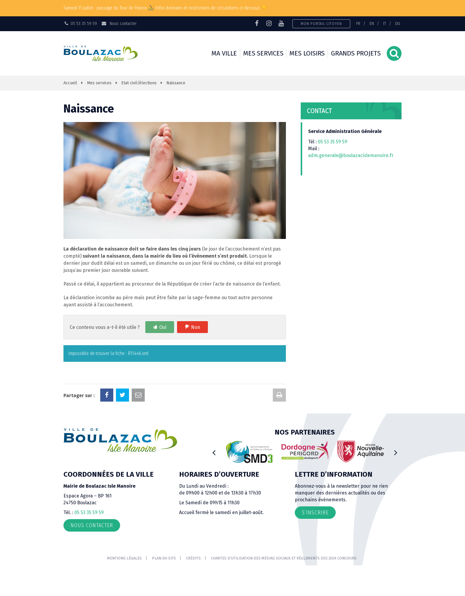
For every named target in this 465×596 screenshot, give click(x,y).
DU (397, 23)
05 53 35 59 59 (332, 142)
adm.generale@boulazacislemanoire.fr (351, 155)
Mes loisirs (307, 53)
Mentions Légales (124, 558)
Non (195, 327)
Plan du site (164, 558)
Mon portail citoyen (321, 23)
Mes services (263, 53)
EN (372, 23)
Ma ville (224, 53)
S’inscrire (315, 512)
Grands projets (356, 53)
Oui (162, 327)
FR (358, 23)
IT (384, 23)
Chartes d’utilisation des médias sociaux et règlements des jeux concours (283, 558)
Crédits (193, 558)
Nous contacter (118, 23)
